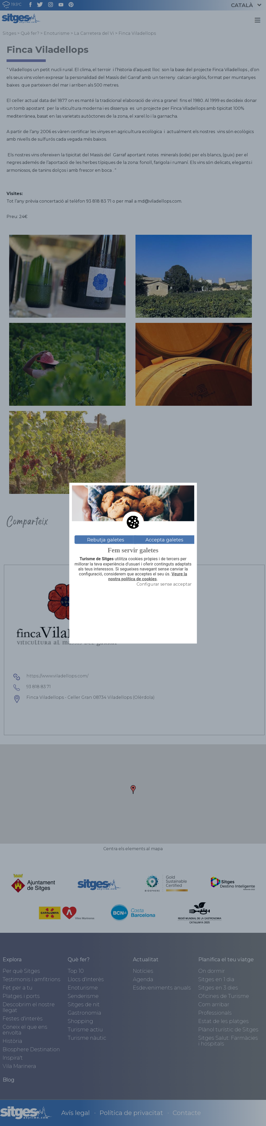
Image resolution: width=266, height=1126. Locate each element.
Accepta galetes (164, 539)
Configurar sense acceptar (164, 584)
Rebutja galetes (105, 539)
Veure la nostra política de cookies (147, 576)
